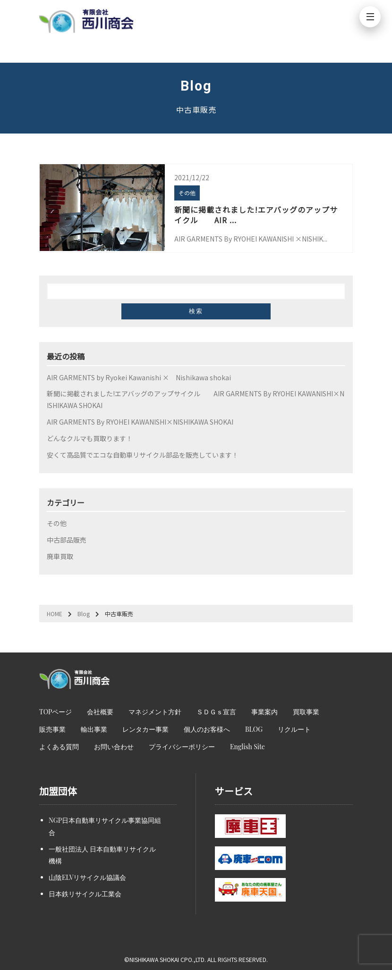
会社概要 (100, 711)
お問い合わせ (114, 746)
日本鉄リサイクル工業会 (85, 893)
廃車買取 (60, 556)
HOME (54, 614)
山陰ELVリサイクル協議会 (87, 877)
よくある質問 (59, 746)
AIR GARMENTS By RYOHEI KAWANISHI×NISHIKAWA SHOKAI (140, 421)
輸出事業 (94, 729)
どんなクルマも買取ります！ (90, 438)
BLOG (254, 729)
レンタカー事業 (145, 729)
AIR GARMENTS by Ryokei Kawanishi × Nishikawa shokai (139, 377)
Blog (83, 614)
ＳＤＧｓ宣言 (216, 711)
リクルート (294, 729)
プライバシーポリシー (182, 746)
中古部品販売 (66, 539)
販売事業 (52, 729)
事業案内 (264, 711)
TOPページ (55, 711)
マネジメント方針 (154, 711)
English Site (247, 746)
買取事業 (306, 711)
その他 (57, 523)
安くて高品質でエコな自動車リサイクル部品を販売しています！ (143, 455)
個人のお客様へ (207, 729)
